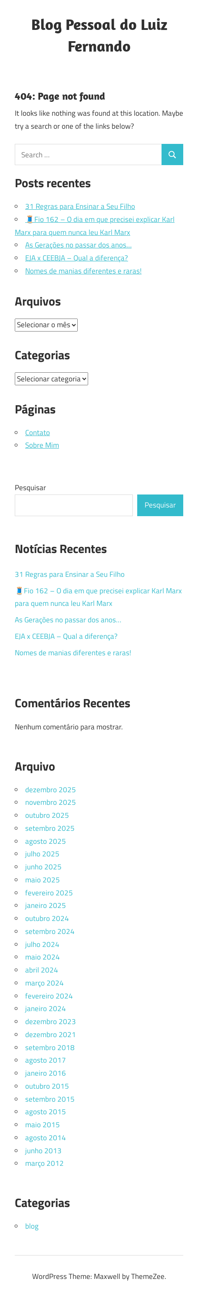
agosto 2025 (45, 841)
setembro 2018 (50, 1047)
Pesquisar (30, 487)
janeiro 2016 (45, 1073)
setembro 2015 (50, 1099)
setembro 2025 (50, 828)
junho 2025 (43, 866)
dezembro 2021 (50, 1034)
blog (32, 1226)
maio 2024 (42, 957)
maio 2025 (42, 879)
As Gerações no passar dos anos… (78, 244)
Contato (37, 432)
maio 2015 (42, 1124)
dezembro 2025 (50, 789)
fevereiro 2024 (49, 996)
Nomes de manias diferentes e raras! (83, 271)
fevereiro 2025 (49, 892)
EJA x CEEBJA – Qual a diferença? (76, 258)
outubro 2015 (47, 1086)
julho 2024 (42, 944)
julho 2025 (42, 853)
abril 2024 (41, 970)
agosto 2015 (45, 1111)
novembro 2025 (50, 802)
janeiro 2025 (45, 905)
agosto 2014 (45, 1137)
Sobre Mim (42, 445)
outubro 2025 (47, 815)
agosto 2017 (45, 1060)
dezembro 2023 (50, 1021)
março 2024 (44, 983)
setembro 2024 (50, 931)
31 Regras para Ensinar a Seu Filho (80, 206)
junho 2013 (43, 1150)
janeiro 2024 (45, 1008)
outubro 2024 (47, 918)
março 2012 (44, 1163)
